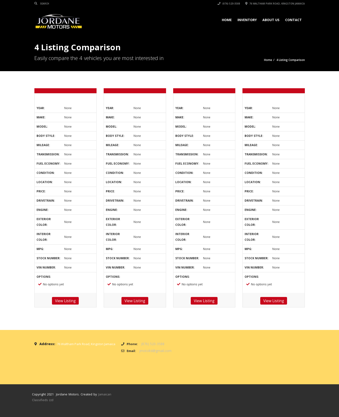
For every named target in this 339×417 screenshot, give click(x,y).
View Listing (65, 300)
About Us (270, 20)
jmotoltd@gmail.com (155, 350)
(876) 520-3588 (229, 3)
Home (227, 20)
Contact (293, 20)
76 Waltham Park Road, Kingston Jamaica (275, 3)
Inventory (247, 20)
